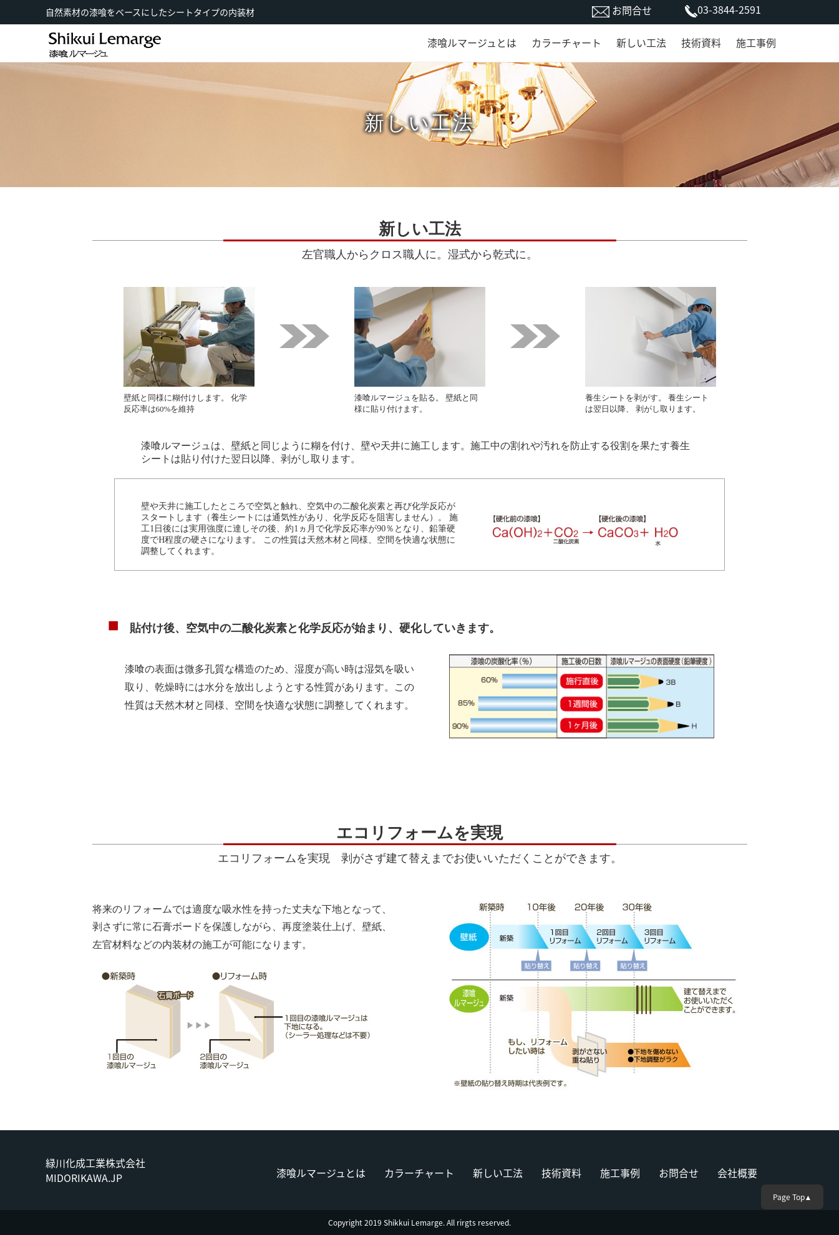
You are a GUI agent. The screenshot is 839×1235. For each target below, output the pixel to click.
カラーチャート (566, 42)
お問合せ (630, 9)
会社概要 (737, 1172)
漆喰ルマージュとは (471, 42)
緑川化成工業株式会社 (95, 1162)
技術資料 (701, 42)
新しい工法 (641, 42)
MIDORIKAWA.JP (84, 1177)
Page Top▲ (792, 1197)
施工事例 (756, 42)
